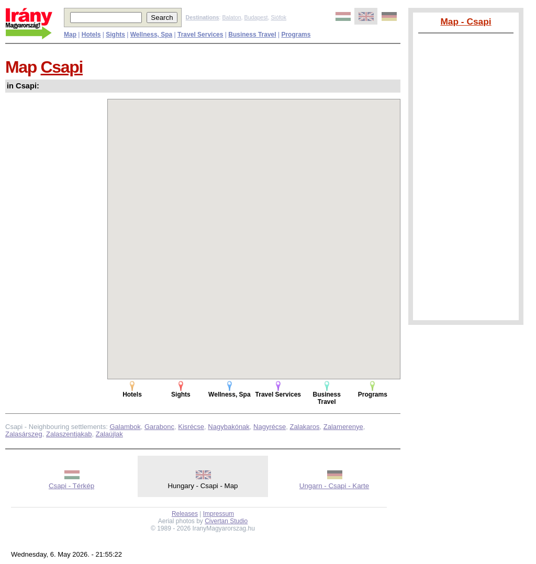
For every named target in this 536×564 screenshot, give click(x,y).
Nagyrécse (269, 427)
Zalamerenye (343, 427)
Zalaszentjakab (69, 434)
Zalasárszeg (23, 434)
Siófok (278, 17)
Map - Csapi (465, 21)
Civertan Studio (226, 521)
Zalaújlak (109, 434)
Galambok (124, 427)
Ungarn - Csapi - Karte (334, 486)
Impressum (218, 513)
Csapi (62, 67)
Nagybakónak (229, 427)
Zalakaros (304, 427)
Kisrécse (191, 427)
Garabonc (159, 427)
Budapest (256, 17)
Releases (185, 513)
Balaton (231, 17)
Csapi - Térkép (71, 486)
